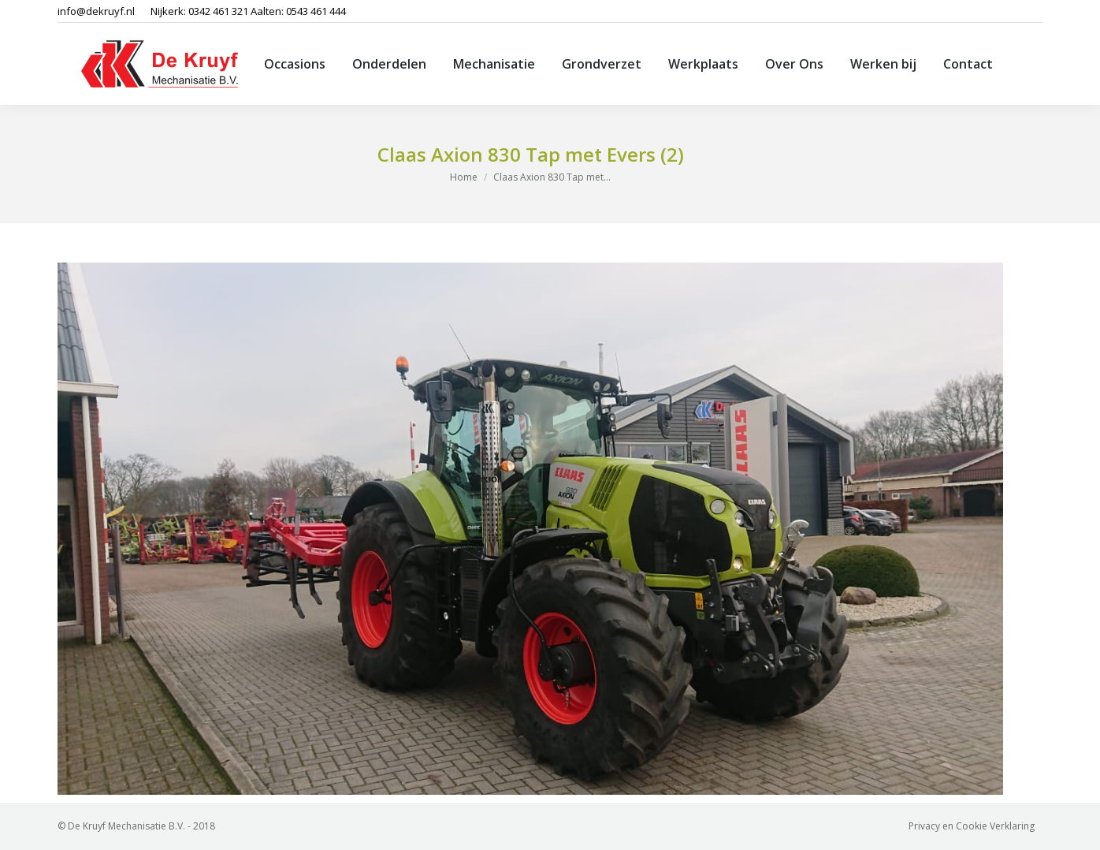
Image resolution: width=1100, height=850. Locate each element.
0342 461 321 (218, 11)
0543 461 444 (316, 11)
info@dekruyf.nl (96, 11)
